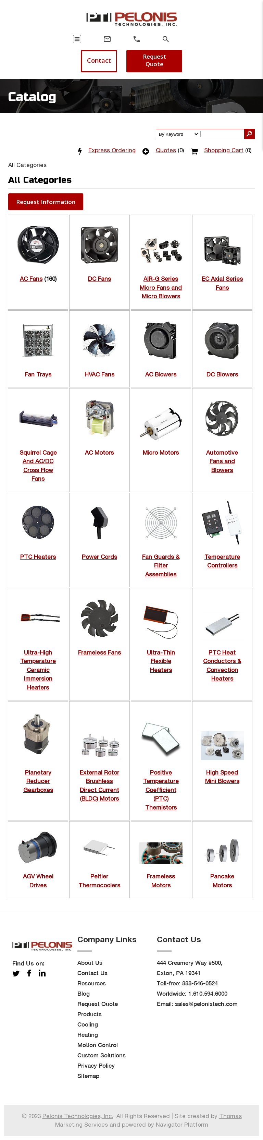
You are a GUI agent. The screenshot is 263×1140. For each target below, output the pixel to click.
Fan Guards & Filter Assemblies (160, 565)
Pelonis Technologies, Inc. (77, 1116)
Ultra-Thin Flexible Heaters (161, 661)
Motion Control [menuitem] (97, 1045)
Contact (99, 60)
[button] (45, 201)
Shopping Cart (223, 150)
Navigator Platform (182, 1124)
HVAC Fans (99, 374)
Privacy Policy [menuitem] (96, 1065)
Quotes (166, 150)
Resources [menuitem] (91, 983)
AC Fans (31, 278)
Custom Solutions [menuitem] (101, 1055)
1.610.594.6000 (207, 993)
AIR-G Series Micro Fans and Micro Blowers (161, 287)
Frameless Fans (99, 652)
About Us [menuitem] (89, 962)
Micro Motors (161, 452)
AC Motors (99, 452)
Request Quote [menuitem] (97, 1003)
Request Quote (154, 60)
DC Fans (99, 278)
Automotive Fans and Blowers (222, 461)
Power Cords (99, 556)
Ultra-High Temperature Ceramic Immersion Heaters (38, 670)
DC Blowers (222, 374)
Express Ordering (112, 150)
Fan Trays (38, 374)
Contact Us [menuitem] (92, 973)
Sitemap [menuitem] (88, 1075)
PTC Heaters (38, 556)
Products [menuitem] (89, 1014)
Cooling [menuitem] (87, 1024)
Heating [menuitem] (87, 1034)
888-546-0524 (200, 983)
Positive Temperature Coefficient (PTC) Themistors (161, 790)
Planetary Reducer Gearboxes (38, 781)
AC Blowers (160, 374)
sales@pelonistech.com (206, 1003)
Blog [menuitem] (83, 993)
